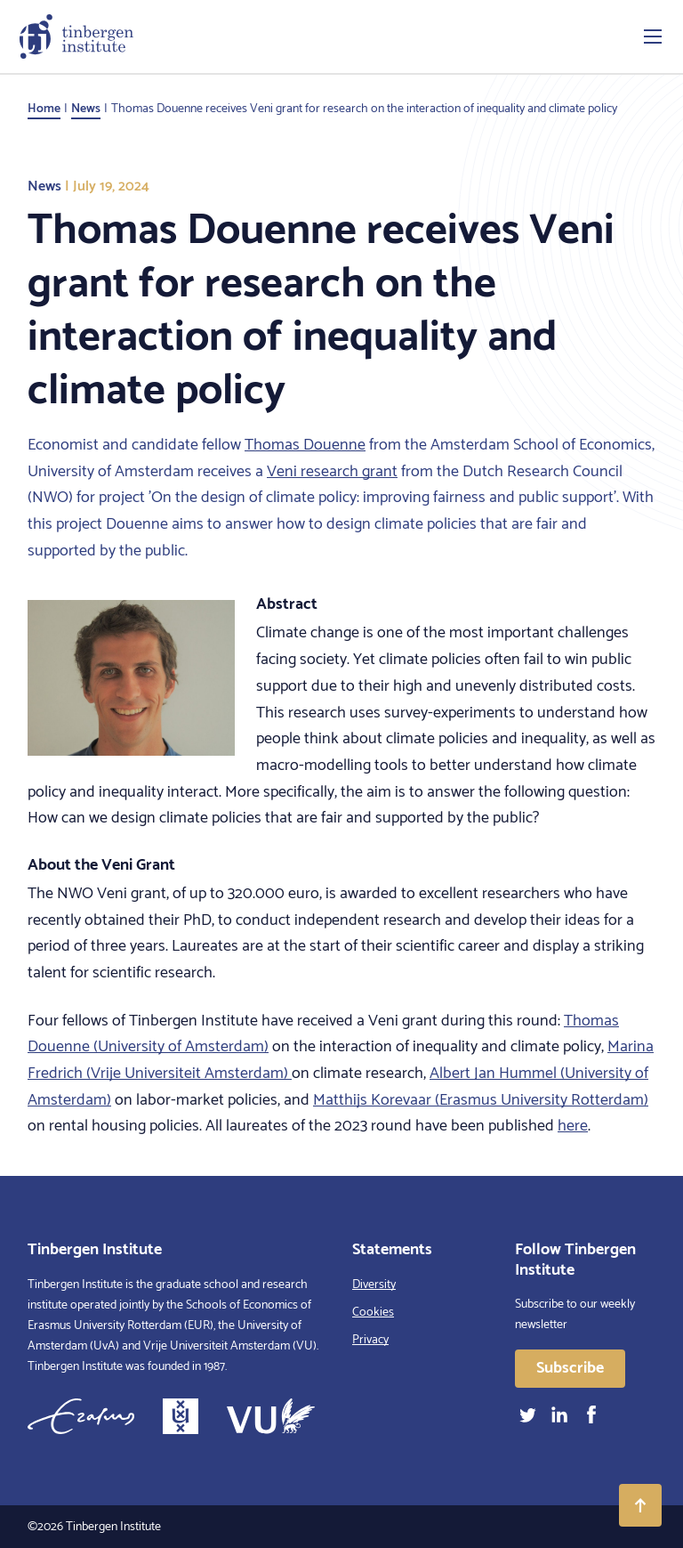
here (573, 1126)
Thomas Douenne (305, 445)
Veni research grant (332, 471)
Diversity (374, 1285)
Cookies (373, 1312)
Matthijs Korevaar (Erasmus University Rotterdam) (480, 1100)
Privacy (370, 1340)
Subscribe (570, 1368)
